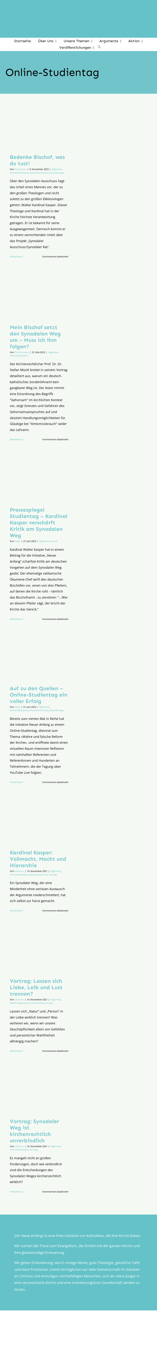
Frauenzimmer (35, 1002)
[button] (99, 47)
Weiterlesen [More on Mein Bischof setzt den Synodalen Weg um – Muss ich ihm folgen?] (16, 439)
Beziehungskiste (18, 1002)
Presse (54, 541)
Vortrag (53, 874)
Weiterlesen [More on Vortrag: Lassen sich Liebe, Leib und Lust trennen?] (16, 1051)
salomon (19, 871)
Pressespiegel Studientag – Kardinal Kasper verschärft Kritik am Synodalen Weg (38, 523)
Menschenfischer (39, 172)
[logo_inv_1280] (79, 5)
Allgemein (57, 169)
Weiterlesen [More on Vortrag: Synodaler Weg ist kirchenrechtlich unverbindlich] (16, 1191)
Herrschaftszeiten (19, 172)
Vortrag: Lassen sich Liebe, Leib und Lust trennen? (36, 987)
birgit (17, 541)
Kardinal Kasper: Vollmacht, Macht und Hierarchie (38, 859)
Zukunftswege (56, 172)
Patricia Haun (22, 352)
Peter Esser (20, 169)
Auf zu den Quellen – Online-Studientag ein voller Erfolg (38, 694)
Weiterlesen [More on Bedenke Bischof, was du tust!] (16, 256)
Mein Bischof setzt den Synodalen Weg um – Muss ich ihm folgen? (35, 337)
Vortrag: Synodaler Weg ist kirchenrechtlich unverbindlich (34, 1131)
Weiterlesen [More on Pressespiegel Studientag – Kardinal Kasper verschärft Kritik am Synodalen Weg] (16, 619)
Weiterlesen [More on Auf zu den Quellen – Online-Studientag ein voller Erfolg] (16, 782)
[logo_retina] (79, 1330)
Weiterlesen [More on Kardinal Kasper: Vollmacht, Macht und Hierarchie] (16, 910)
